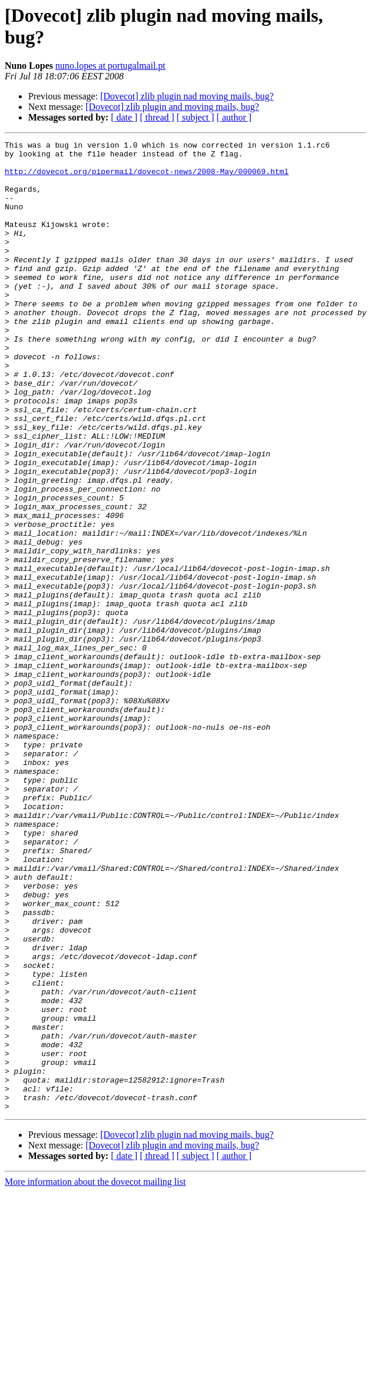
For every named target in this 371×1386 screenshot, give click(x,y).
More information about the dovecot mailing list (95, 1376)
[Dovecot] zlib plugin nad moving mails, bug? (187, 96)
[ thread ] (157, 117)
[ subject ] (195, 117)
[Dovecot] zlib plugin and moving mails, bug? (172, 107)
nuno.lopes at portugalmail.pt (110, 66)
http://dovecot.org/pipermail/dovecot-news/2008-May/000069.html (147, 178)
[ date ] (124, 117)
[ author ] (234, 117)
